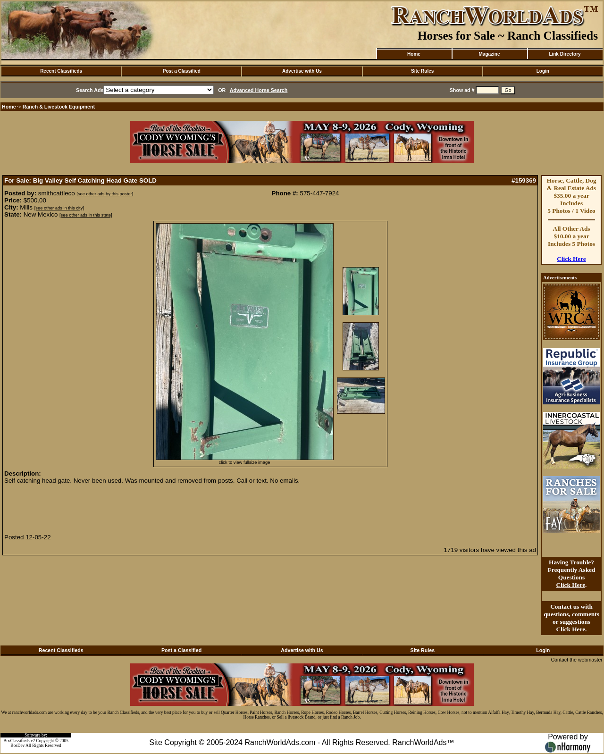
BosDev (17, 745)
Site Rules (422, 71)
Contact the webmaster (577, 659)
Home (413, 54)
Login (543, 71)
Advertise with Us (302, 71)
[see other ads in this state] (85, 215)
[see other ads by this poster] (104, 194)
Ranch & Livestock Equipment (59, 106)
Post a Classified (182, 71)
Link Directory (564, 54)
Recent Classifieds (61, 71)
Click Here (571, 258)
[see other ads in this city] (59, 208)
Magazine (489, 54)
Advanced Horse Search (259, 90)
